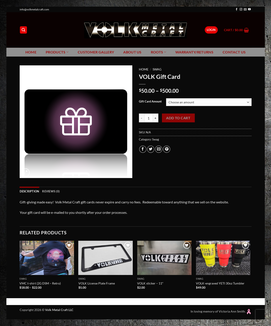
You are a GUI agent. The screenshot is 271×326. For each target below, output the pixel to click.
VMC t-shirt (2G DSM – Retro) (40, 283)
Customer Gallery (96, 52)
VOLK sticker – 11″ (150, 283)
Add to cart (178, 118)
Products (57, 52)
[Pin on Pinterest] (166, 149)
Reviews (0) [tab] (51, 191)
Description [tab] (29, 191)
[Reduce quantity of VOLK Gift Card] (141, 118)
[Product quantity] (148, 118)
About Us (132, 52)
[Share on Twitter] (150, 149)
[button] (23, 30)
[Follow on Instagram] (241, 9)
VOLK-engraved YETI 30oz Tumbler (220, 283)
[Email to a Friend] (158, 149)
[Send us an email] (245, 9)
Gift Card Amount (150, 101)
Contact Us (234, 52)
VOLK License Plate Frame (96, 283)
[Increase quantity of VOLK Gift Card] (155, 118)
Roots (158, 52)
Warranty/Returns (194, 52)
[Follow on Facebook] (236, 9)
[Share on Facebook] (142, 149)
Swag (157, 69)
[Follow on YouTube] (249, 9)
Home (30, 52)
